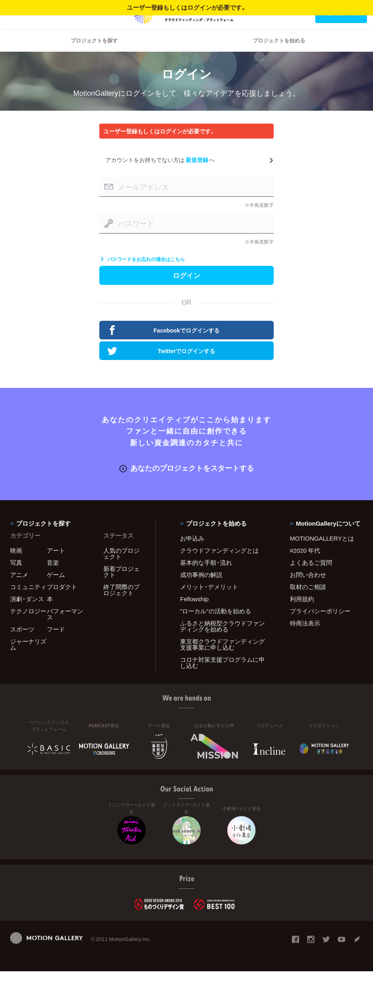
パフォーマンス (65, 626)
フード (56, 641)
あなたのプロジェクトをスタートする (186, 480)
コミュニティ (28, 598)
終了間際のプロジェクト (121, 601)
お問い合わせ (308, 586)
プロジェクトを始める (279, 51)
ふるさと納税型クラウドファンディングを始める (222, 638)
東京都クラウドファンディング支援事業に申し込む (222, 656)
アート (56, 562)
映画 (16, 562)
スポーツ (22, 641)
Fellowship (194, 610)
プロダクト (62, 598)
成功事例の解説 (201, 586)
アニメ (19, 586)
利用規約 (302, 610)
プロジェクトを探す (94, 51)
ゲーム (56, 586)
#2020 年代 (305, 562)
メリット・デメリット (209, 598)
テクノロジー (28, 623)
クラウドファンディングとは (219, 562)
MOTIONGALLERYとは (322, 550)
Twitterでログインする (161, 364)
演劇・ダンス (27, 610)
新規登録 (197, 170)
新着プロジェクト (121, 583)
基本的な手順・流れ (206, 574)
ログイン (21, 13)
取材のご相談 (308, 598)
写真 (16, 574)
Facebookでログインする (163, 343)
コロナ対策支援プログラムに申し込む (222, 674)
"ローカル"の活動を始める (215, 623)
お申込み (192, 550)
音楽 (53, 574)
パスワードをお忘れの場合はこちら (142, 269)
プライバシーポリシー (320, 623)
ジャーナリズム (28, 656)
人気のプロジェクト (121, 565)
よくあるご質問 (311, 574)
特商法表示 (305, 635)
